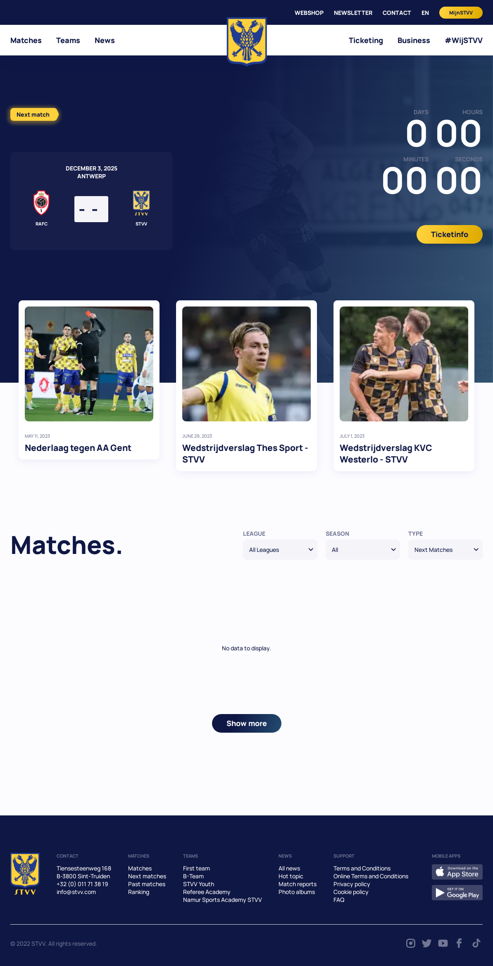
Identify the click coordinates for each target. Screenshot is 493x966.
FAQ (338, 900)
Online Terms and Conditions (370, 876)
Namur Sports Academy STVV (222, 900)
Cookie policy (351, 892)
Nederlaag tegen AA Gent (78, 447)
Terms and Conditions (362, 868)
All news (289, 868)
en (425, 13)
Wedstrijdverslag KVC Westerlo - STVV (386, 453)
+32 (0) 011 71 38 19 (82, 884)
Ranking (138, 892)
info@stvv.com (76, 892)
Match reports (298, 884)
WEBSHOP (309, 13)
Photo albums (297, 892)
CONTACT (397, 13)
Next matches (147, 876)
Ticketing (366, 40)
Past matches (146, 884)
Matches (26, 40)
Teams (68, 40)
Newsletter (353, 13)
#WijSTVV (464, 40)
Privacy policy (351, 884)
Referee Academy (207, 892)
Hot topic (291, 876)
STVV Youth (198, 884)
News (105, 40)
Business (414, 40)
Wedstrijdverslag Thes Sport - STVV (245, 453)
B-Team (193, 876)
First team (196, 868)
